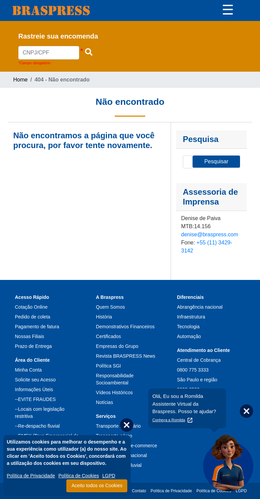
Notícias (104, 402)
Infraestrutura (191, 316)
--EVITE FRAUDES (35, 399)
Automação (189, 336)
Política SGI (108, 366)
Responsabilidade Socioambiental (114, 379)
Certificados (108, 336)
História (104, 316)
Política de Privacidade (31, 475)
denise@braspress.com (209, 234)
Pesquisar (216, 161)
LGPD (108, 475)
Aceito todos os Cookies (96, 485)
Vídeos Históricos (114, 392)
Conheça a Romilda (168, 420)
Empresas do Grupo (117, 346)
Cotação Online (31, 307)
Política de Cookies (78, 475)
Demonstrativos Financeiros (125, 326)
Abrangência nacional (200, 307)
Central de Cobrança (199, 360)
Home (20, 79)
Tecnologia (188, 326)
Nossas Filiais (29, 336)
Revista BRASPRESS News (125, 356)
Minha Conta (28, 370)
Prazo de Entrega (33, 346)
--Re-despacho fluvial (37, 426)
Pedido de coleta (32, 316)
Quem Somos (110, 307)
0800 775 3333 (193, 370)
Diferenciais (190, 297)
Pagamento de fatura (37, 326)
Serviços (105, 416)
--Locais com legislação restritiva (39, 412)
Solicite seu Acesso (35, 379)
